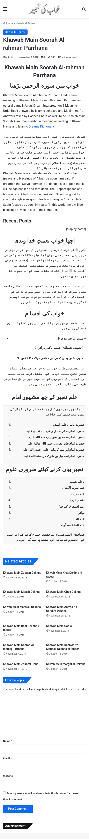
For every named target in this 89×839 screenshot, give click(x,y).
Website (8, 775)
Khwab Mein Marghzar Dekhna (66, 664)
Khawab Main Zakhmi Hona (20, 664)
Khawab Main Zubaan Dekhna (22, 572)
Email (7, 758)
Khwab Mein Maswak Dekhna (22, 607)
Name (7, 741)
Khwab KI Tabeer (26, 23)
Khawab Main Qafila (59, 626)
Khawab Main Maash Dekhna (21, 591)
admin (9, 57)
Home (8, 23)
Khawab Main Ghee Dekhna (63, 591)
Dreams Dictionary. (42, 126)
